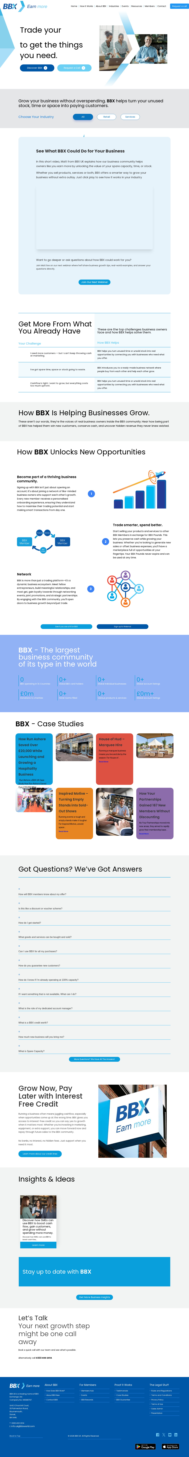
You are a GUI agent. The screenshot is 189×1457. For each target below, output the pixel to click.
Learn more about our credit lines (40, 1154)
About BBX (101, 6)
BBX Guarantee (123, 1399)
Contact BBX (52, 1399)
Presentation (156, 1413)
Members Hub (87, 1391)
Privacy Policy (157, 1399)
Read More (103, 762)
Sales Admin (157, 1408)
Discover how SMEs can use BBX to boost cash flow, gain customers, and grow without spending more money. (38, 1226)
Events (125, 6)
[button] (94, 892)
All (83, 117)
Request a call (179, 6)
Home (74, 6)
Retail (106, 117)
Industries (114, 6)
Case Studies (122, 1395)
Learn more (38, 1245)
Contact (161, 6)
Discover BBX (37, 68)
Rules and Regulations (161, 1391)
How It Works (86, 6)
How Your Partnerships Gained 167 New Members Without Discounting (154, 806)
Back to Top (15, 1436)
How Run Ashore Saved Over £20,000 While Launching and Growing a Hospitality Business (32, 757)
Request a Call (74, 68)
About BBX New (53, 1395)
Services (130, 117)
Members (150, 6)
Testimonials (122, 1391)
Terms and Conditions (161, 1395)
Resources (136, 6)
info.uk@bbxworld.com (23, 1426)
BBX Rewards (87, 1399)
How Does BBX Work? (55, 1391)
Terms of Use (157, 1404)
